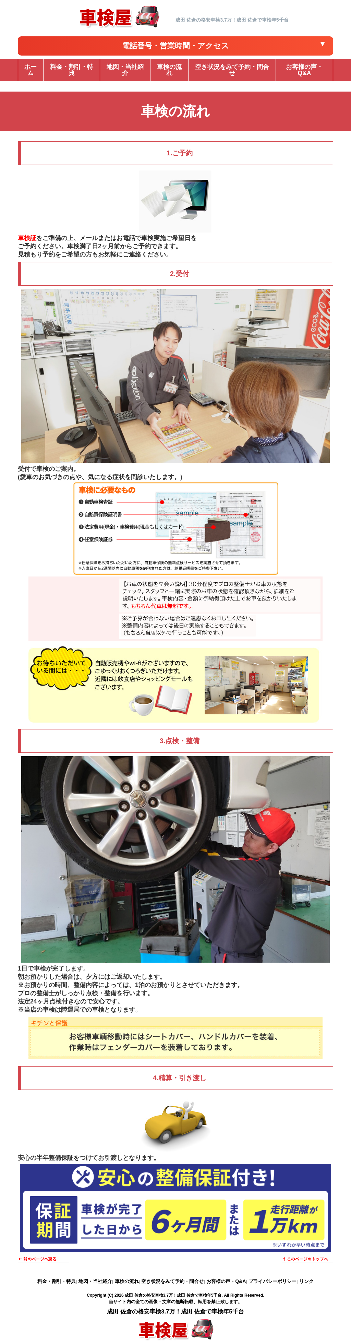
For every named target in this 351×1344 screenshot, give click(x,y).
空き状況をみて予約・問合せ (172, 1281)
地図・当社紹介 (95, 1281)
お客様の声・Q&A (226, 1281)
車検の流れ (127, 1281)
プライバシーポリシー (272, 1281)
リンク (306, 1281)
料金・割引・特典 (56, 1281)
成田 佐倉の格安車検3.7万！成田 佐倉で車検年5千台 (173, 1295)
